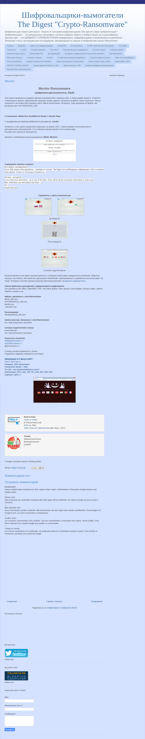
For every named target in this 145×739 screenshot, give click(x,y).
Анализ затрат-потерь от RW (99, 61)
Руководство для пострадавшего (75, 50)
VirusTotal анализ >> (13, 343)
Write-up (27, 425)
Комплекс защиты (117, 50)
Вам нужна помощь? (14, 58)
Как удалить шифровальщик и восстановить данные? (84, 54)
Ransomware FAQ (36, 54)
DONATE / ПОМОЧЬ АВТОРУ (18, 65)
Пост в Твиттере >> (13, 362)
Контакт (50, 58)
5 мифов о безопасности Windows (38, 61)
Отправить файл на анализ (100, 58)
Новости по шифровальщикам (41, 46)
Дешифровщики (54, 54)
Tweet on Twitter (30, 420)
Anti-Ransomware (115, 54)
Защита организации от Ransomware (70, 61)
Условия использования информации (71, 58)
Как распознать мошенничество (19, 69)
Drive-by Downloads (14, 61)
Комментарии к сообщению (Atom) (62, 607)
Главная (10, 46)
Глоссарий (123, 46)
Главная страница (54, 601)
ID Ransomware (76, 46)
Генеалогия (11, 50)
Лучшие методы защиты (16, 54)
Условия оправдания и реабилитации (99, 65)
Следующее (12, 601)
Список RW (62, 46)
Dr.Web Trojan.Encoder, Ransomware (100, 46)
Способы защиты (99, 50)
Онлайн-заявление (38, 50)
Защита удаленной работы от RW (46, 65)
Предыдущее (96, 601)
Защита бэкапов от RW (72, 65)
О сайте (23, 50)
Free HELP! (54, 50)
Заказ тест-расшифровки (124, 58)
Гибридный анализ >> (14, 341)
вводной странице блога (74, 281)
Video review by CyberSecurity (36, 428)
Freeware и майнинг (34, 58)
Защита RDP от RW (122, 61)
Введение (21, 46)
